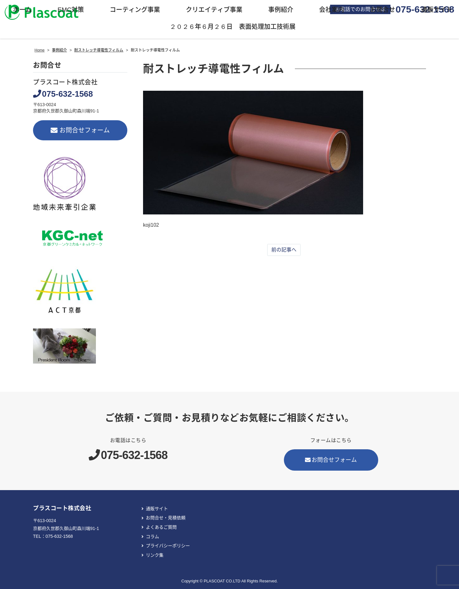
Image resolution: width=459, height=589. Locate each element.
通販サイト (157, 508)
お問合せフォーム (80, 130)
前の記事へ (283, 249)
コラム (152, 536)
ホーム (22, 9)
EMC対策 (71, 9)
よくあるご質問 (161, 527)
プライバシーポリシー (168, 545)
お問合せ (382, 9)
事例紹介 (280, 9)
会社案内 (331, 9)
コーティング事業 (135, 9)
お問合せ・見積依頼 (165, 517)
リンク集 (154, 555)
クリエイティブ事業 (214, 9)
